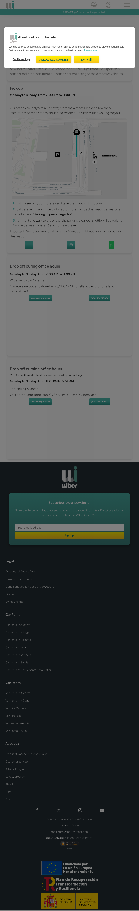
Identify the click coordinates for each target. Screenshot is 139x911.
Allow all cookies (53, 59)
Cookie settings (21, 59)
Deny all (86, 59)
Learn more (90, 50)
